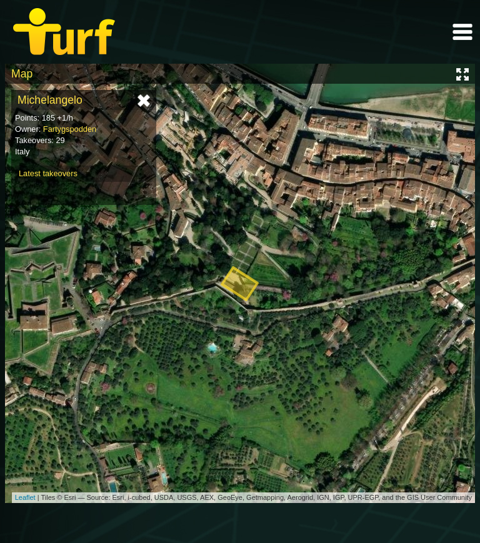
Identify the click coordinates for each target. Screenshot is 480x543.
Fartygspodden (69, 129)
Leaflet (25, 497)
